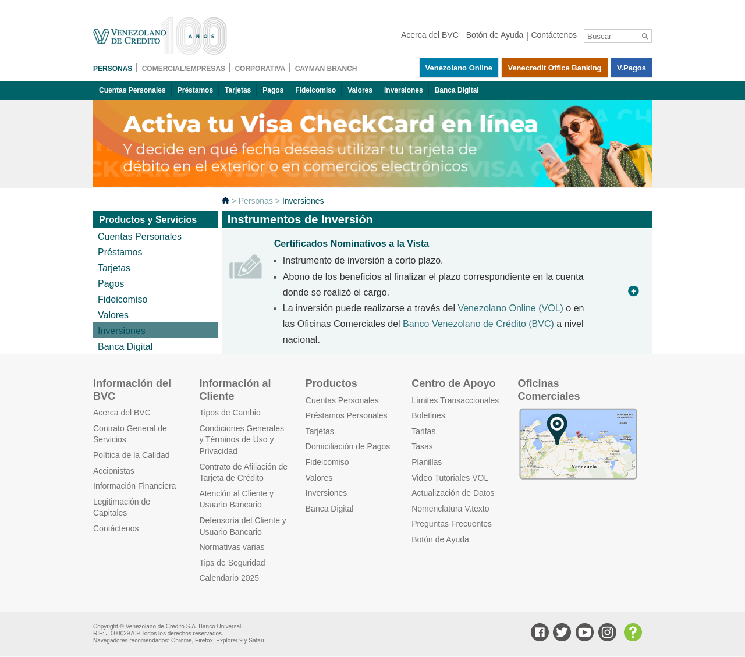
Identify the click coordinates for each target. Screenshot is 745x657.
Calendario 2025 (229, 578)
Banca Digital (457, 90)
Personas (256, 200)
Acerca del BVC (122, 412)
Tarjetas (238, 90)
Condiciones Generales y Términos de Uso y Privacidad (241, 440)
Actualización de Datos (452, 493)
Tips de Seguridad (232, 562)
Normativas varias (231, 547)
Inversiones (403, 90)
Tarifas (423, 431)
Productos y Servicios (148, 220)
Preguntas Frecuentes (451, 523)
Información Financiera (134, 486)
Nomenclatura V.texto (450, 508)
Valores (359, 90)
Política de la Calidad (131, 455)
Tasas (422, 446)
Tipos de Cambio (229, 412)
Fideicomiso (315, 90)
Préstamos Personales (347, 415)
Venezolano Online (459, 67)
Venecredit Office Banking (554, 67)
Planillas (426, 462)
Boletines (428, 415)
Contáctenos (116, 528)
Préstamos (195, 90)
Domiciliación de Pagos (348, 446)
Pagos (272, 90)
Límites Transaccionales (455, 400)
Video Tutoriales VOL (449, 477)
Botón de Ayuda (440, 539)
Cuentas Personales (132, 90)
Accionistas (113, 470)
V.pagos (631, 67)
